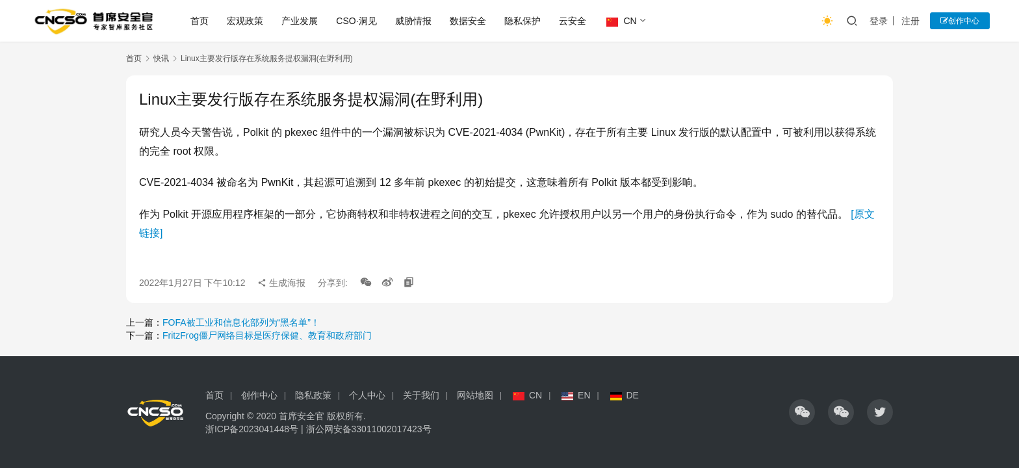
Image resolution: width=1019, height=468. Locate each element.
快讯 (161, 58)
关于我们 (421, 395)
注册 (910, 21)
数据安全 (468, 21)
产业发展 (299, 21)
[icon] (802, 412)
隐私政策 (313, 395)
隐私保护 (522, 21)
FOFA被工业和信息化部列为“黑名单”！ (241, 322)
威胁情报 (413, 21)
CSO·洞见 (356, 21)
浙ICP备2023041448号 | (255, 429)
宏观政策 (245, 21)
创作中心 (959, 20)
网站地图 (475, 395)
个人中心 (367, 395)
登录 (879, 21)
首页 (199, 21)
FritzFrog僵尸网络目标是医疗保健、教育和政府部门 (267, 335)
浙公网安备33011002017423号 (369, 429)
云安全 (572, 21)
